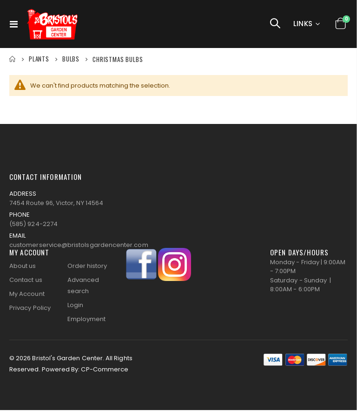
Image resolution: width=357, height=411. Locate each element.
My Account (27, 294)
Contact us (25, 280)
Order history (87, 266)
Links (303, 23)
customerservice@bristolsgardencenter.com (78, 246)
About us (22, 266)
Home (12, 59)
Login (75, 305)
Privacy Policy (30, 308)
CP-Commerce (104, 370)
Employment (86, 319)
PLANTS (39, 59)
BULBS (70, 59)
